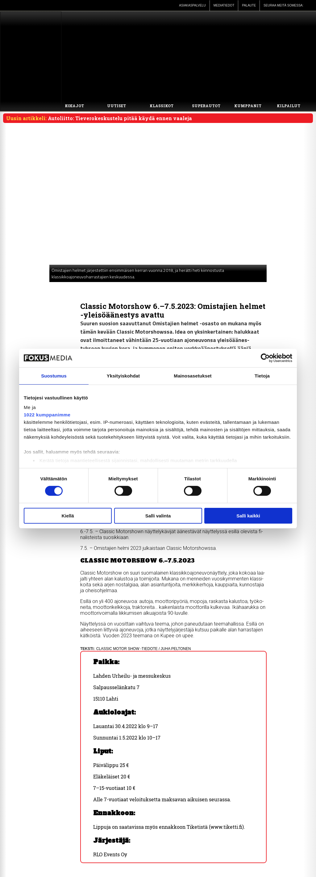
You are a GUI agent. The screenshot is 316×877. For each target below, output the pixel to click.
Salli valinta (158, 515)
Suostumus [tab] (54, 375)
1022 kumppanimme (47, 414)
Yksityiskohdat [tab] (123, 375)
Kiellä (67, 515)
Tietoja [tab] (262, 375)
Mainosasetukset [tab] (192, 375)
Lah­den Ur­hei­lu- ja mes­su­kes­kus (132, 676)
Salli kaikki (248, 515)
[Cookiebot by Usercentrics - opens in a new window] (265, 357)
